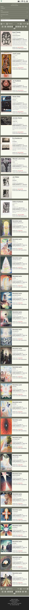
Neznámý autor (17, 221)
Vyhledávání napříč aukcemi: (5, 18)
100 (8, 26)
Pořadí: (2, 10)
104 (16, 26)
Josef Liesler (16, 53)
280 (25, 26)
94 (5, 26)
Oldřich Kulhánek (17, 202)
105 (18, 26)
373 (14, 28)
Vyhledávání (24, 1)
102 (12, 26)
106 (20, 26)
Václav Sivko (16, 96)
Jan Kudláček (16, 81)
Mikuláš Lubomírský (18, 159)
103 (14, 26)
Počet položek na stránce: (4, 14)
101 (10, 26)
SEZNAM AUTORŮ (14, 5)
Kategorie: (2, 6)
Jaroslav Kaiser (17, 118)
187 (23, 26)
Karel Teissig (16, 32)
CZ (18, 1)
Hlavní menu (27, 1)
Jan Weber (15, 177)
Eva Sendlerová (17, 138)
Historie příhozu (24, 48)
